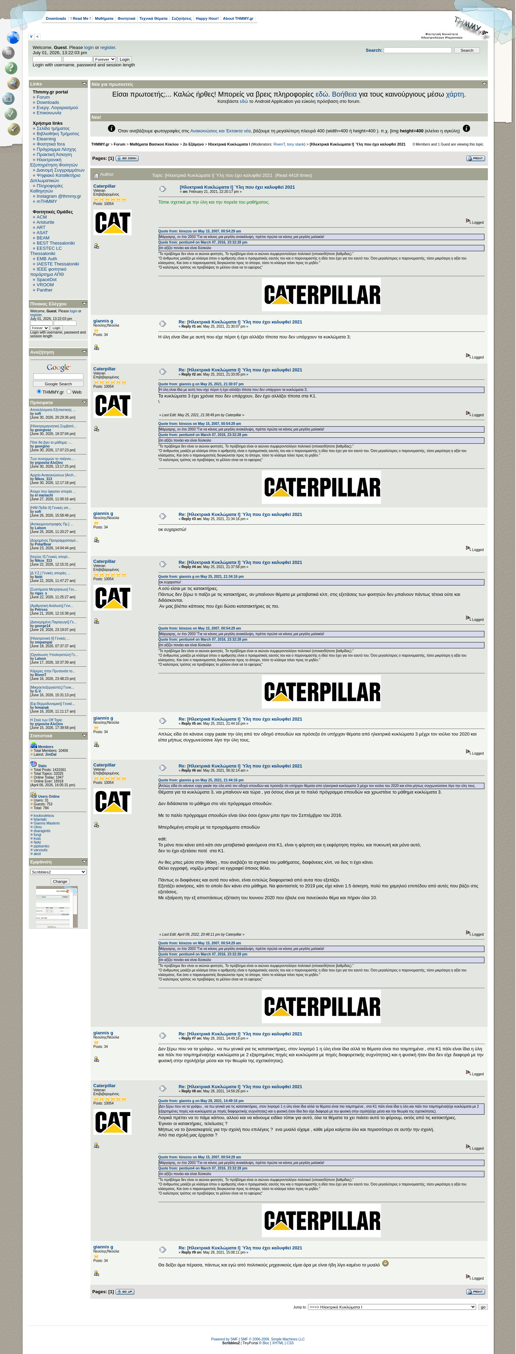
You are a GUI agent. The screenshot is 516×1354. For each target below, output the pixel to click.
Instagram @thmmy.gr (59, 196)
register (107, 47)
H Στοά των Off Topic (46, 720)
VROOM (45, 284)
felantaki (40, 819)
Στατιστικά (41, 735)
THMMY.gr (100, 144)
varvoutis (41, 850)
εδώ (322, 94)
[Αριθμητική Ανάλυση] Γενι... (51, 606)
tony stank (295, 144)
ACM (42, 217)
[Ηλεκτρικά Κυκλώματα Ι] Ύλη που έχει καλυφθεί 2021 (358, 144)
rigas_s (41, 593)
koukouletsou (44, 816)
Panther (45, 290)
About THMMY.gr (238, 18)
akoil (37, 854)
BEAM (43, 237)
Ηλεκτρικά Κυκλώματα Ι (229, 144)
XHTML (278, 1343)
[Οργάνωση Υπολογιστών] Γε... (54, 655)
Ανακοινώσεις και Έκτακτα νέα (220, 130)
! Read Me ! (80, 18)
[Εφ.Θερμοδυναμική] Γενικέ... (52, 704)
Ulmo (38, 827)
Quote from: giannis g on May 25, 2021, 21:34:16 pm (201, 576)
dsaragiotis (42, 831)
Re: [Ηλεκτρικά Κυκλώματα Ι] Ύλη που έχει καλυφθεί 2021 (240, 322)
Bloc (266, 1343)
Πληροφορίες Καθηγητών (46, 188)
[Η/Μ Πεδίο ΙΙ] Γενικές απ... (50, 508)
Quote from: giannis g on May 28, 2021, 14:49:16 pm (201, 1101)
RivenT (40, 675)
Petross (41, 610)
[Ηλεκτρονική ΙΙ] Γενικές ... (50, 638)
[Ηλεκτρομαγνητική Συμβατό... (53, 426)
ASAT (42, 232)
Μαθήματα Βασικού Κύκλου (154, 144)
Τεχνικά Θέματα (154, 18)
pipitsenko (41, 846)
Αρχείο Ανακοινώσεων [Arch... (53, 475)
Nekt (38, 577)
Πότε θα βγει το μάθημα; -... (51, 442)
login (89, 47)
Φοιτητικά (126, 18)
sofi (38, 414)
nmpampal (43, 642)
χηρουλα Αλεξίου (49, 463)
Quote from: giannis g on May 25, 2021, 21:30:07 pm (201, 384)
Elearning (46, 138)
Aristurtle (45, 222)
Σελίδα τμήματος (53, 128)
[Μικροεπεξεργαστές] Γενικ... (52, 687)
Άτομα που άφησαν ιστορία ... (53, 491)
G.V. (38, 691)
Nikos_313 (43, 479)
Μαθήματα (104, 18)
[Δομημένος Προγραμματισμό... (54, 540)
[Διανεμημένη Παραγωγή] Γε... (53, 622)
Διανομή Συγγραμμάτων (60, 170)
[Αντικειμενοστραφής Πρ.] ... (51, 524)
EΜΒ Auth (47, 258)
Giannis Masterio (47, 823)
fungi (37, 835)
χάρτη (455, 94)
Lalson (40, 528)
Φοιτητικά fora (51, 144)
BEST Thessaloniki (56, 243)
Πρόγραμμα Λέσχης (56, 149)
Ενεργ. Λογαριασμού (57, 107)
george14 (42, 626)
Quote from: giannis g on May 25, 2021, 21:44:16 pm (201, 780)
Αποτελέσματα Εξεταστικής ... (53, 410)
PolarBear (43, 544)
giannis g (103, 320)
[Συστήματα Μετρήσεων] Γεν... (53, 589)
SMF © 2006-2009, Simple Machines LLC (273, 1339)
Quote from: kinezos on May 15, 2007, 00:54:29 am (199, 231)
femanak (42, 707)
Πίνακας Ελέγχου (48, 303)
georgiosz (43, 430)
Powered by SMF (224, 1339)
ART (40, 227)
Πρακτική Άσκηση (54, 154)
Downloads (56, 18)
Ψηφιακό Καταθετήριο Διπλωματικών (55, 178)
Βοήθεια (344, 94)
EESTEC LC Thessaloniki (46, 251)
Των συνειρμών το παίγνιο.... (52, 459)
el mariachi (44, 495)
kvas (37, 838)
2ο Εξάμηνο (193, 144)
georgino (42, 446)
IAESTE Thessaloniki (58, 263)
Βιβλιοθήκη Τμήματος (58, 133)
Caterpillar (104, 186)
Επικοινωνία (49, 112)
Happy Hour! (207, 18)
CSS (290, 1343)
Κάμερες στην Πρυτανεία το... (52, 671)
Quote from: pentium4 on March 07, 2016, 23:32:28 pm (203, 242)
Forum (43, 97)
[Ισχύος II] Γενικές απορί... (50, 557)
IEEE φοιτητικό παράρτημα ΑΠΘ (48, 271)
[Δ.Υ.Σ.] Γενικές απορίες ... (50, 573)
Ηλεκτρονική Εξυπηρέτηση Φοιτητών (54, 162)
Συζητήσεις (182, 18)
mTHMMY (47, 201)
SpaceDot (47, 279)
